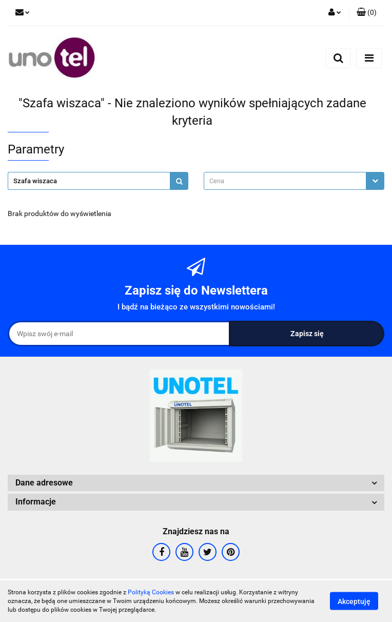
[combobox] (294, 181)
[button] (366, 13)
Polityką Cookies (151, 592)
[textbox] (285, 181)
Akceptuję (354, 601)
